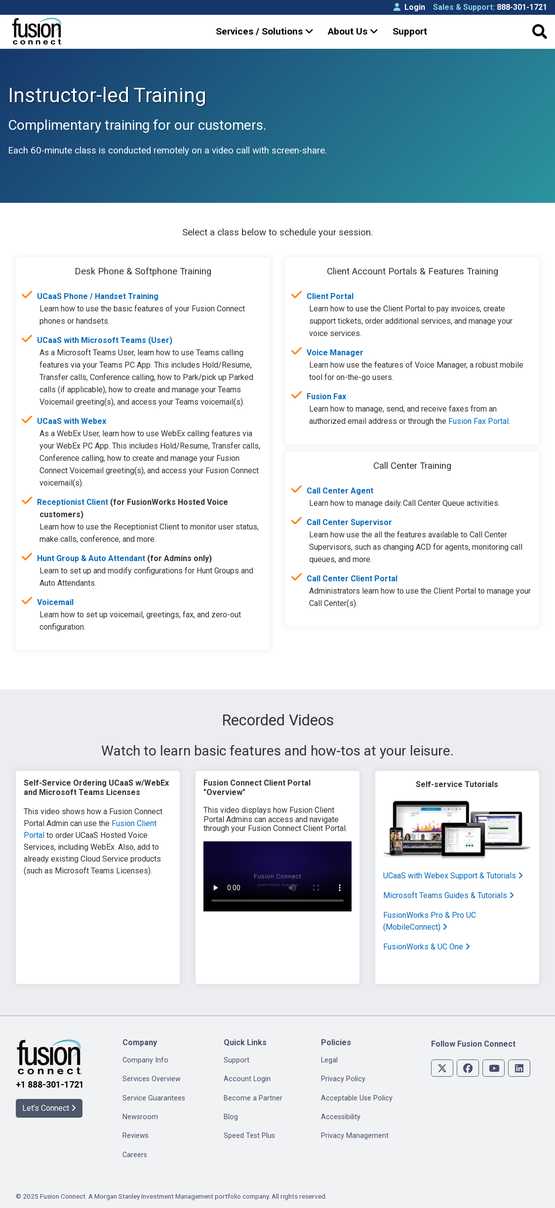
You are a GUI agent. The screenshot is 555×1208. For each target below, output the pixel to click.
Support (410, 31)
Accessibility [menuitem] (340, 1117)
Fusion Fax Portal (478, 421)
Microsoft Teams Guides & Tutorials (448, 895)
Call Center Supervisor (349, 522)
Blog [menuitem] (231, 1117)
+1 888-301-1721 (50, 1085)
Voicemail (55, 602)
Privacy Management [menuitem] (355, 1136)
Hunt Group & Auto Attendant (91, 558)
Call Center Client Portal (352, 578)
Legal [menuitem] (329, 1060)
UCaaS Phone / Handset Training (98, 296)
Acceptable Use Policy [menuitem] (357, 1098)
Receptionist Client (72, 502)
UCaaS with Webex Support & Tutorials (453, 875)
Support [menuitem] (236, 1060)
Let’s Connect (49, 1108)
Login (409, 7)
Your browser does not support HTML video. (277, 876)
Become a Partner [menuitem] (253, 1098)
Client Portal (330, 296)
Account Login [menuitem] (247, 1079)
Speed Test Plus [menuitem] (249, 1136)
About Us (353, 31)
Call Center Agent (340, 490)
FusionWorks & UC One (426, 946)
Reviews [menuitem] (135, 1136)
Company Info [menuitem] (145, 1060)
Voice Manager (335, 352)
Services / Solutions (265, 31)
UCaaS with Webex (71, 421)
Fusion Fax (326, 396)
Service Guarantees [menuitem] (153, 1098)
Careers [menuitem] (134, 1155)
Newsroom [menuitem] (140, 1117)
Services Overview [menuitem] (151, 1079)
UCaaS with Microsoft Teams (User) (104, 340)
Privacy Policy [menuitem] (343, 1079)
